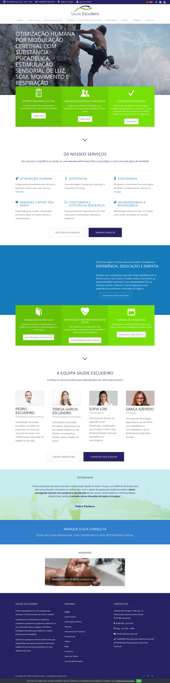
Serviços (68, 626)
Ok (139, 681)
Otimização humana (36, 178)
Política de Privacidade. (125, 681)
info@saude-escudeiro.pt (127, 634)
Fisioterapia (127, 178)
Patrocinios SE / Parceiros (75, 631)
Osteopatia (78, 178)
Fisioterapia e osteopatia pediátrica (87, 203)
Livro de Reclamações (73, 661)
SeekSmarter (62, 676)
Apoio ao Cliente (85, 2)
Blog (66, 646)
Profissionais (70, 636)
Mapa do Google (67, 2)
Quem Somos (70, 616)
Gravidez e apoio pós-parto (37, 203)
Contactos (69, 651)
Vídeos (67, 641)
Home (67, 611)
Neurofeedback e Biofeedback (132, 203)
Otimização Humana (73, 621)
